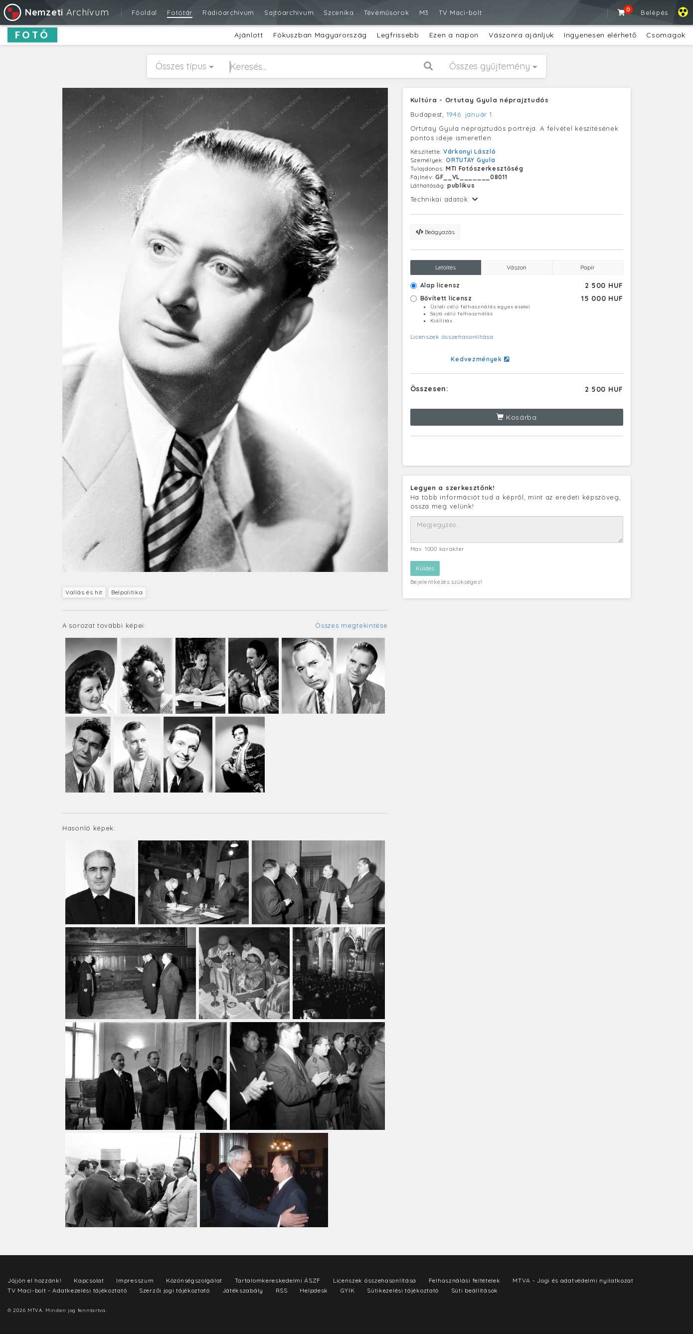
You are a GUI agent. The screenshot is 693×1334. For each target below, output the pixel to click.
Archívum (55, 12)
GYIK (348, 1290)
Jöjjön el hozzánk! (34, 1280)
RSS (282, 1290)
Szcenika (339, 12)
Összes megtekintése (351, 625)
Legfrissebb (398, 34)
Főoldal (144, 12)
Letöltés (445, 267)
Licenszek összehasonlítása (452, 336)
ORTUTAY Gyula (470, 160)
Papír (587, 267)
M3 (424, 12)
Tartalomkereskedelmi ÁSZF (278, 1280)
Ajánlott (248, 34)
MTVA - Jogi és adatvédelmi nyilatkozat (573, 1280)
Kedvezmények (480, 359)
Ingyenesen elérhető (600, 34)
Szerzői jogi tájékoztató (174, 1290)
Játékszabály (242, 1290)
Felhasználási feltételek (465, 1280)
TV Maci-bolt (460, 12)
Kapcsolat (89, 1280)
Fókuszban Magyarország (320, 34)
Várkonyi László (469, 151)
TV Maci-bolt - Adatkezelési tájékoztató (67, 1290)
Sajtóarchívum (289, 12)
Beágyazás (435, 232)
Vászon (516, 267)
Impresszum (135, 1280)
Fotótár (179, 12)
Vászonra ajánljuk (521, 34)
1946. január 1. (470, 114)
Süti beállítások (474, 1290)
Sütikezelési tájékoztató (403, 1290)
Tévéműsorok (386, 12)
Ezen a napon (454, 34)
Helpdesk (314, 1290)
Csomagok (666, 34)
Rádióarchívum (228, 12)
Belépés (654, 12)
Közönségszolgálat (194, 1280)
